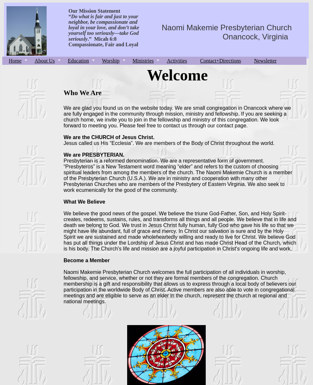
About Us (45, 61)
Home (15, 61)
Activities (177, 61)
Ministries (143, 61)
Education (78, 61)
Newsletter (265, 61)
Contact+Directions (220, 61)
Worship (111, 61)
